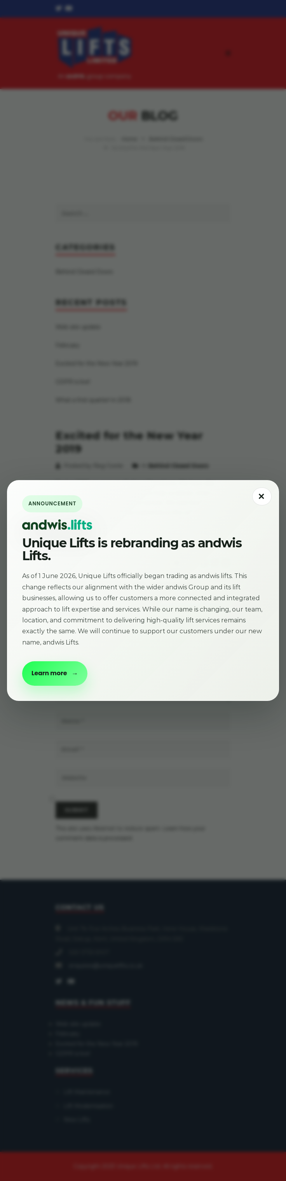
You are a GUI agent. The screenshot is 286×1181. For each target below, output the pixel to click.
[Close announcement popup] (262, 496)
